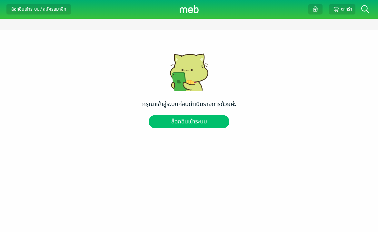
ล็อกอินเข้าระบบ (189, 121)
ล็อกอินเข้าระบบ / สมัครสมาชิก (38, 9)
